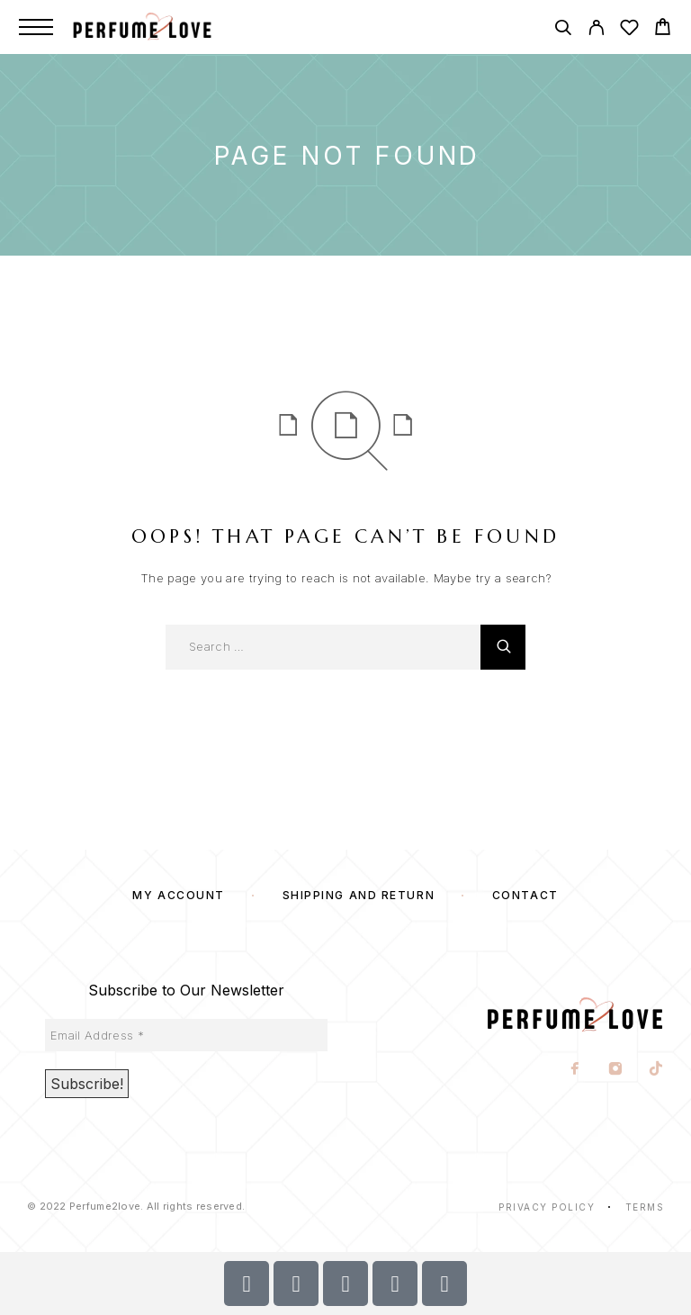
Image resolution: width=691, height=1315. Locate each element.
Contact (525, 895)
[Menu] (36, 27)
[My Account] (596, 30)
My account (178, 895)
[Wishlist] (629, 30)
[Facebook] (575, 1070)
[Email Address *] (186, 1035)
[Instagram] (616, 1070)
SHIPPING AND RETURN (359, 895)
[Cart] (662, 29)
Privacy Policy (546, 1207)
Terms (645, 1207)
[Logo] (161, 27)
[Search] (562, 30)
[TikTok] (656, 1070)
